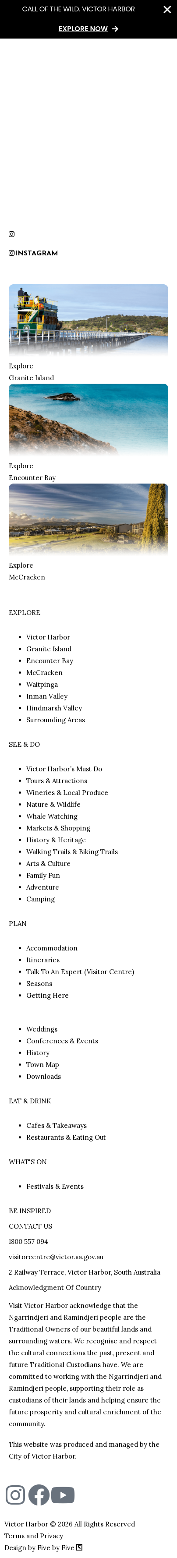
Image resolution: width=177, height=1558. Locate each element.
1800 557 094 (28, 1241)
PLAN (18, 923)
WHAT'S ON (28, 1162)
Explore (21, 366)
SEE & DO (24, 744)
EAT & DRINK (30, 1101)
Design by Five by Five (43, 1548)
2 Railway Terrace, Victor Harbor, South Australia (84, 1272)
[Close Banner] (167, 9)
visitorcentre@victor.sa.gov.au (56, 1257)
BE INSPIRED (30, 1211)
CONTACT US (30, 1226)
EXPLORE (24, 612)
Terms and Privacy (33, 1536)
